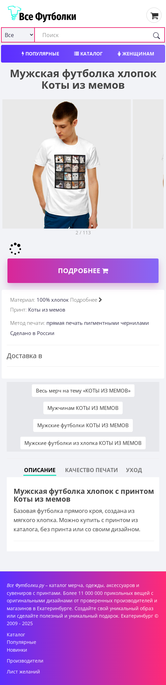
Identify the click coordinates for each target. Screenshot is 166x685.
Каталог (88, 53)
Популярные (40, 53)
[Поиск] (156, 35)
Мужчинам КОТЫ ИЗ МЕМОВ (83, 407)
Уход (134, 470)
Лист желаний (23, 671)
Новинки (17, 650)
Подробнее (83, 270)
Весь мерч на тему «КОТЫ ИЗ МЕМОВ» (83, 390)
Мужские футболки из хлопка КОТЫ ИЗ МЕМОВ (83, 442)
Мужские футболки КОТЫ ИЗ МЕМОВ (83, 425)
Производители (25, 660)
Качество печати (91, 470)
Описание (40, 470)
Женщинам (136, 53)
